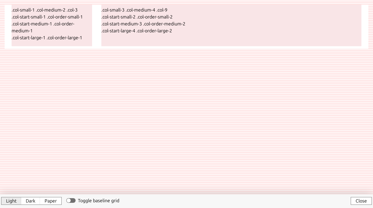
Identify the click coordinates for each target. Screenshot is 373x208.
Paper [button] (51, 200)
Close (361, 200)
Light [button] (11, 200)
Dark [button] (30, 200)
